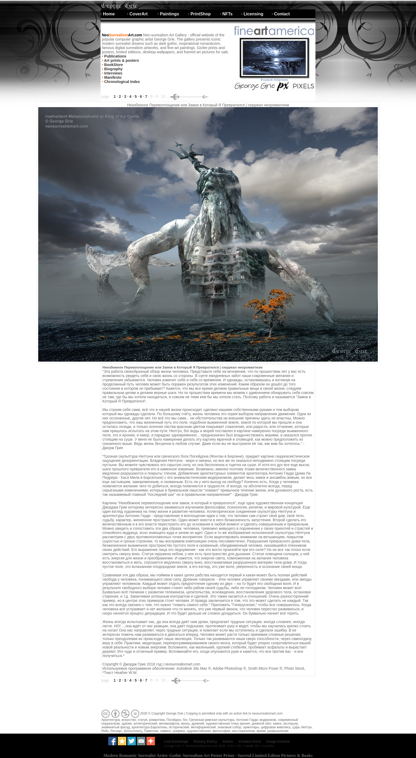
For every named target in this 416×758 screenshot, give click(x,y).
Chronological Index (121, 82)
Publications (114, 56)
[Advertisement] (197, 697)
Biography (113, 69)
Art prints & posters (121, 60)
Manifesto (112, 77)
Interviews (112, 73)
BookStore (113, 65)
